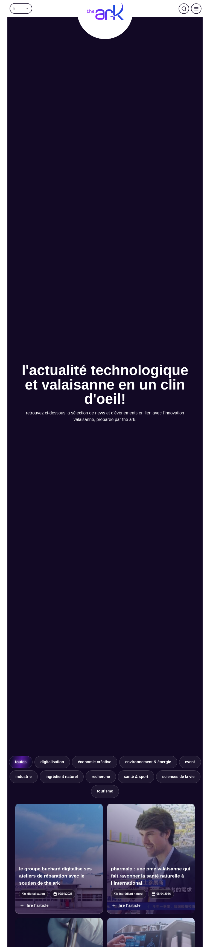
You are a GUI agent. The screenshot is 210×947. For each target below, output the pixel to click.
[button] (21, 8)
